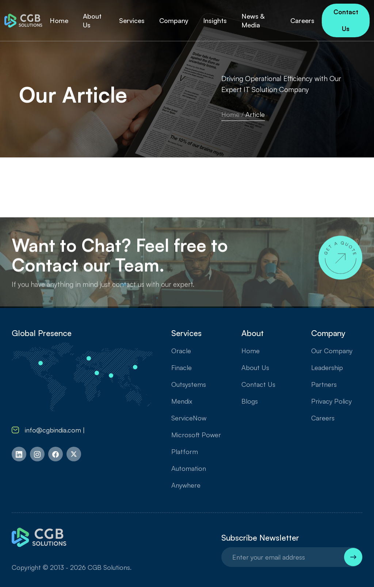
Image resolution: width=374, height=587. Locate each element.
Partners (324, 384)
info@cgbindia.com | (50, 430)
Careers (323, 418)
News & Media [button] (252, 20)
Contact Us (345, 20)
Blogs (249, 401)
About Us (255, 367)
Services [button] (132, 20)
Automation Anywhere (188, 476)
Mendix (181, 401)
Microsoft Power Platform (196, 443)
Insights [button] (215, 20)
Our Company (331, 351)
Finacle (181, 367)
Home (230, 114)
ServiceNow (188, 418)
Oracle (181, 351)
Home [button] (59, 20)
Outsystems (188, 384)
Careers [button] (302, 20)
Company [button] (173, 20)
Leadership (327, 367)
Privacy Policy (331, 401)
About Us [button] (92, 20)
